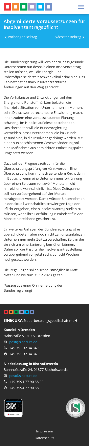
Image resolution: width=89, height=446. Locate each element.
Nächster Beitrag (68, 36)
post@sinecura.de (23, 341)
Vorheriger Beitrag (22, 36)
